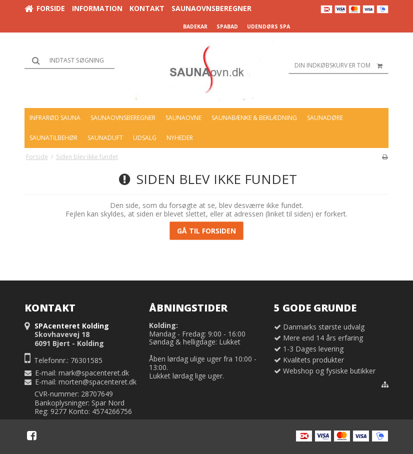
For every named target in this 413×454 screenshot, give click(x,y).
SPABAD (227, 26)
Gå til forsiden (206, 231)
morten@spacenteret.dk (97, 381)
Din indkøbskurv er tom (341, 65)
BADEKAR (195, 26)
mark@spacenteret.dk (93, 373)
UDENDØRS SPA (268, 26)
